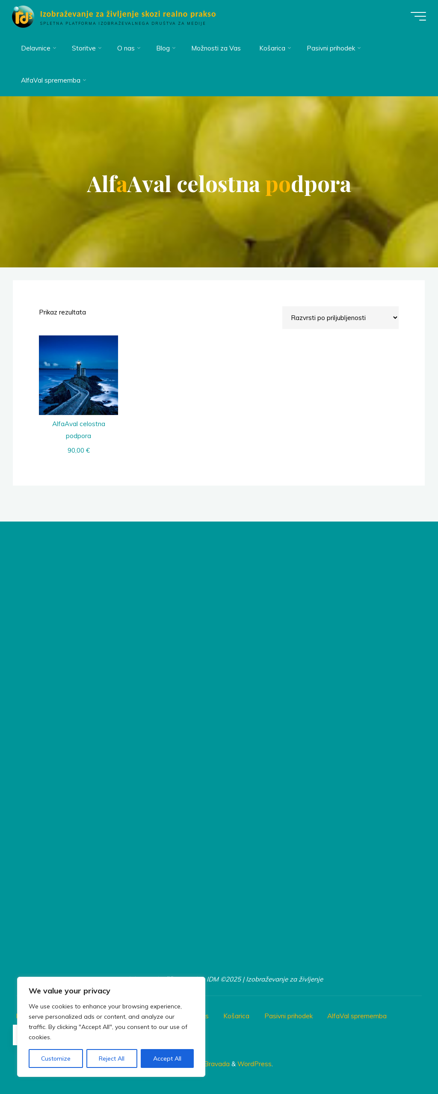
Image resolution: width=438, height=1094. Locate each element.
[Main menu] (417, 16)
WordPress (254, 1064)
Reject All (111, 1058)
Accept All (167, 1058)
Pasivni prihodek (288, 1016)
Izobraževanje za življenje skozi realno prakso (129, 14)
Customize (56, 1058)
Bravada (216, 1064)
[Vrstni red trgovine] (341, 317)
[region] (111, 1027)
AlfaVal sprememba (357, 1016)
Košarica (236, 1016)
